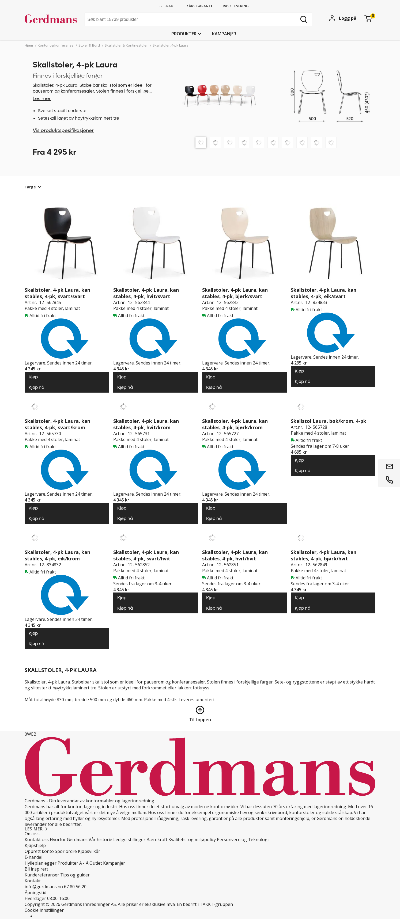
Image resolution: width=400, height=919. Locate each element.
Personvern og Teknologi (243, 839)
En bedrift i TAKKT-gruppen (205, 904)
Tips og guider (75, 875)
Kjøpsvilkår (89, 851)
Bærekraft (156, 839)
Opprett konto (39, 851)
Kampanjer (224, 34)
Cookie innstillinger (44, 910)
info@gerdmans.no (44, 887)
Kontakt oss (37, 839)
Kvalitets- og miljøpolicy (192, 839)
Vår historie (100, 839)
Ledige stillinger (129, 839)
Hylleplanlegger (40, 863)
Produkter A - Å (73, 863)
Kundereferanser (42, 875)
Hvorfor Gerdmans (69, 839)
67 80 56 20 (75, 887)
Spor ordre (66, 851)
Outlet (95, 863)
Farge (30, 186)
